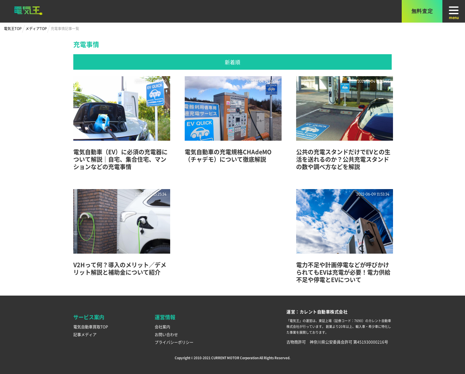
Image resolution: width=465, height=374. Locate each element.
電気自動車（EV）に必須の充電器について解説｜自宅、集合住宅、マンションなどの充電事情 (120, 159)
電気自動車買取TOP (90, 326)
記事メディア (85, 334)
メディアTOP (36, 28)
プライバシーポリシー (174, 342)
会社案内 (162, 326)
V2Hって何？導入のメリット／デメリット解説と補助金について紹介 (119, 268)
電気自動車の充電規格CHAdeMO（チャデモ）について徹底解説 (228, 155)
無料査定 (422, 11)
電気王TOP (13, 28)
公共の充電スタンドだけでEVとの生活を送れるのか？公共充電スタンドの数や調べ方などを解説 (343, 159)
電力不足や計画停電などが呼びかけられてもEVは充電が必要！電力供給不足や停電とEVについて (343, 272)
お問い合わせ (166, 334)
